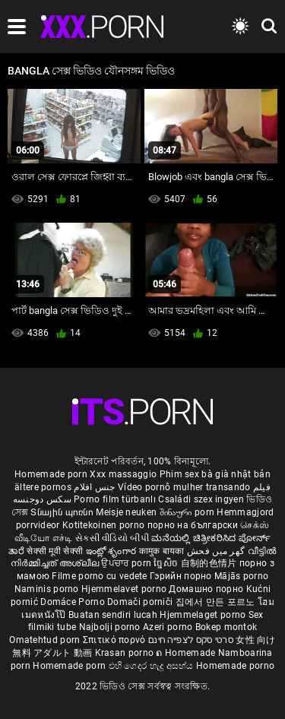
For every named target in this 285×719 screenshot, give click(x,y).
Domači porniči (141, 602)
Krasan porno (126, 653)
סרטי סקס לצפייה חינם (190, 640)
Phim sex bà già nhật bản (215, 474)
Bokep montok (226, 627)
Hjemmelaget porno (204, 615)
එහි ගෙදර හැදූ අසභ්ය (153, 665)
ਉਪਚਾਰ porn (127, 563)
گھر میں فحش (217, 551)
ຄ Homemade (186, 653)
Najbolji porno (110, 627)
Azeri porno (169, 627)
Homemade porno (235, 665)
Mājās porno (241, 576)
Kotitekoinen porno (104, 525)
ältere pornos (42, 487)
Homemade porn (52, 474)
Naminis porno (47, 589)
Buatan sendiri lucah (114, 615)
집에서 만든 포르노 (217, 602)
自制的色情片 (210, 563)
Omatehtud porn (46, 640)
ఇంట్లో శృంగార (112, 551)
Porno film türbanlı (115, 499)
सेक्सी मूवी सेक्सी (55, 551)
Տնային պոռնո (63, 512)
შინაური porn (188, 512)
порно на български (192, 525)
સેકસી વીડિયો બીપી (112, 538)
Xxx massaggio (123, 474)
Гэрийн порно (182, 576)
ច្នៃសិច (167, 563)
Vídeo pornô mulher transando (184, 487)
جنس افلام (94, 487)
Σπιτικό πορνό (115, 640)
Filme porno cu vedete (99, 576)
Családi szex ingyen (201, 499)
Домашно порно (207, 589)
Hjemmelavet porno (125, 589)
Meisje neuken (126, 512)
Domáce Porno (73, 602)
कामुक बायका (163, 551)
